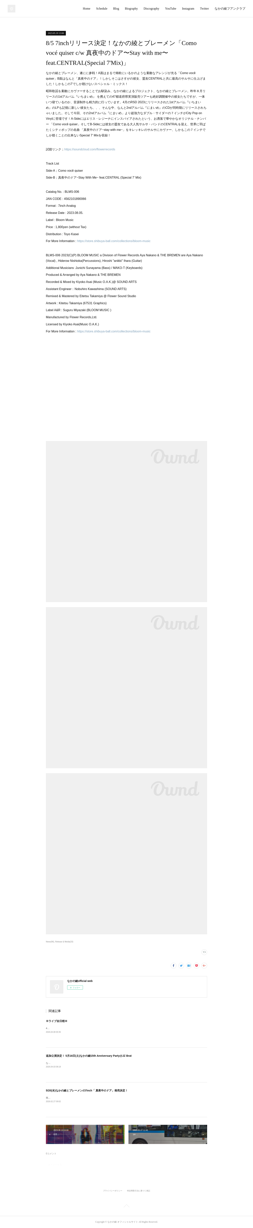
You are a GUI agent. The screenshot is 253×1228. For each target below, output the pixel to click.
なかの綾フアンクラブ (230, 8)
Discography (151, 8)
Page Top (126, 1206)
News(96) (50, 942)
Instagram (188, 8)
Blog (116, 8)
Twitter (204, 8)
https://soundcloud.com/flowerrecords (89, 149)
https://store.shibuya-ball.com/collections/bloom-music (113, 241)
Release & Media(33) (64, 942)
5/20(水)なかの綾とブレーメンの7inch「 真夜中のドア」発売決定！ (87, 1090)
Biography (131, 8)
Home (86, 8)
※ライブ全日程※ (56, 1021)
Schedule (101, 8)
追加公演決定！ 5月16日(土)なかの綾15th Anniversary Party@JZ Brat (88, 1055)
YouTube (170, 8)
